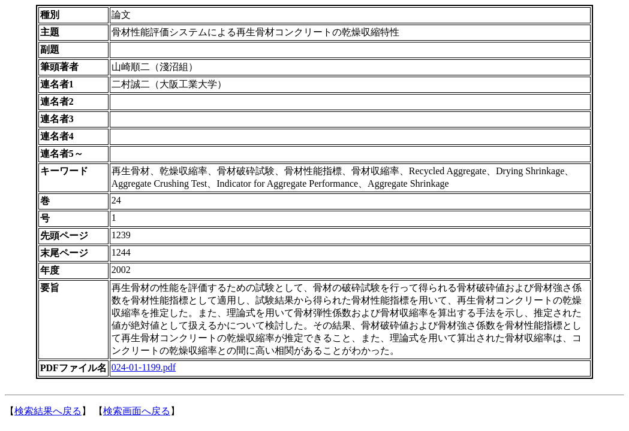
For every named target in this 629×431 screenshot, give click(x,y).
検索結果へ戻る (48, 411)
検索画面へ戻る (136, 411)
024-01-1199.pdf (144, 367)
